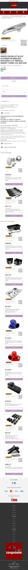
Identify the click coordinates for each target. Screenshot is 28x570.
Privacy (14, 532)
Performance (7, 15)
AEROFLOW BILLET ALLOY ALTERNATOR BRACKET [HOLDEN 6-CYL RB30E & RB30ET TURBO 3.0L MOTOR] (13, 17)
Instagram (14, 528)
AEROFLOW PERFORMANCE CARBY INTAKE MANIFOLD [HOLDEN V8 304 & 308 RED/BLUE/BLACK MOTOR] (12, 311)
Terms (14, 536)
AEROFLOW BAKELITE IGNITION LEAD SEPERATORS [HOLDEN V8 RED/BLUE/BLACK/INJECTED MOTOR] (11, 437)
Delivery (14, 507)
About (14, 518)
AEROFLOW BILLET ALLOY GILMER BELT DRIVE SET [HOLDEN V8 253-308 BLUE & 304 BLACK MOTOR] (13, 179)
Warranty (14, 541)
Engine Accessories (18, 15)
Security (14, 539)
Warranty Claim (14, 514)
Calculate (14, 96)
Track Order (14, 512)
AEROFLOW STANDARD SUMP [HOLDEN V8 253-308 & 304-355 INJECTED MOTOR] (13, 405)
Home (2, 15)
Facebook (14, 525)
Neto (18, 568)
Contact (14, 521)
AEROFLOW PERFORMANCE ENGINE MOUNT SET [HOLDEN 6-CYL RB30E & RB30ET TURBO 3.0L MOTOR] (13, 279)
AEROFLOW (12, 15)
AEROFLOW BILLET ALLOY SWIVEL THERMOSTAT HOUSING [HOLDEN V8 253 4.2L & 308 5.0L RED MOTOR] (13, 342)
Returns (14, 534)
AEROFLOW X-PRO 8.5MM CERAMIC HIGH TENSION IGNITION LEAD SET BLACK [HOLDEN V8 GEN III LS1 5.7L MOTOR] (13, 210)
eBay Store (14, 523)
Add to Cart (14, 78)
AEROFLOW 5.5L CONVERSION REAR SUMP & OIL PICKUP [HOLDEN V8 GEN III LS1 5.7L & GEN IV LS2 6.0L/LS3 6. (14, 247)
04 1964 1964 (14, 1)
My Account (14, 510)
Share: (3, 67)
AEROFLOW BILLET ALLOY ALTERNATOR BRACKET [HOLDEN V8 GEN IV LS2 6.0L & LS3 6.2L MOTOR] (13, 468)
